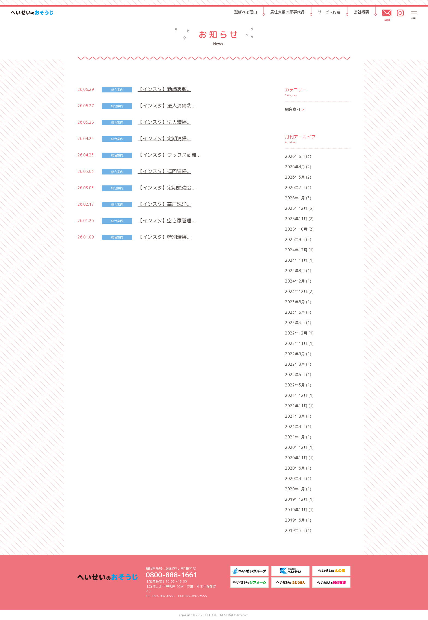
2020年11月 (296, 457)
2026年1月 (295, 197)
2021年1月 (295, 436)
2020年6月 (295, 468)
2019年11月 (296, 509)
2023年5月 (295, 312)
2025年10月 (296, 229)
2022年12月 (296, 333)
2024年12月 (296, 249)
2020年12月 (296, 447)
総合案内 (294, 109)
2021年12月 (296, 395)
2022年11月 (296, 343)
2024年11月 (296, 260)
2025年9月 (295, 239)
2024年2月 (295, 281)
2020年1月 (295, 488)
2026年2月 (295, 187)
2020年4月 (295, 478)
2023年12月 (296, 291)
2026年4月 (295, 166)
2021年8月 (295, 416)
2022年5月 (295, 374)
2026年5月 (295, 156)
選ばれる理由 (245, 11)
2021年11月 (296, 405)
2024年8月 (295, 270)
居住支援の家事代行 (287, 11)
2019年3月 (295, 530)
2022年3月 (295, 385)
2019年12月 (296, 499)
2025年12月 (296, 208)
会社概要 (361, 11)
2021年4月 (295, 426)
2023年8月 (295, 301)
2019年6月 (295, 520)
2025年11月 (296, 218)
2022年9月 (295, 353)
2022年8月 (295, 364)
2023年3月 (295, 322)
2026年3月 (295, 177)
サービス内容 (329, 11)
